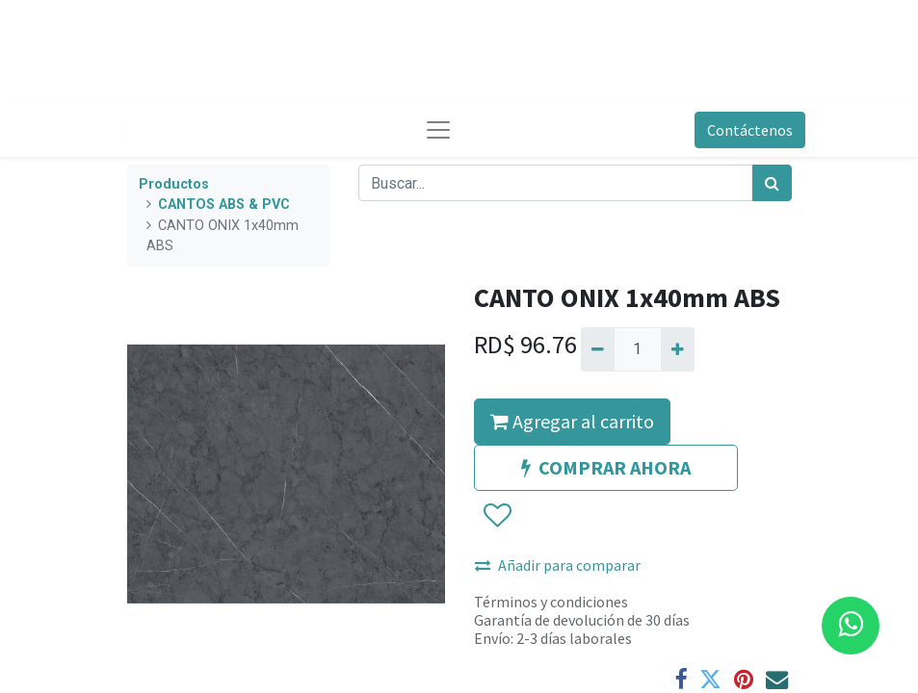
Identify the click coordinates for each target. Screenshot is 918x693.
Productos (174, 184)
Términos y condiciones (551, 601)
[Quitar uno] (598, 349)
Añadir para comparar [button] (558, 565)
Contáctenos (750, 130)
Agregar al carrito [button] (572, 421)
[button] (496, 516)
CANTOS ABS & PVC (224, 204)
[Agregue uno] (678, 349)
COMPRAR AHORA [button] (606, 467)
